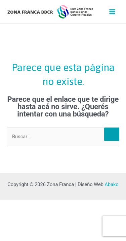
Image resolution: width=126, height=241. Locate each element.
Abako (111, 184)
